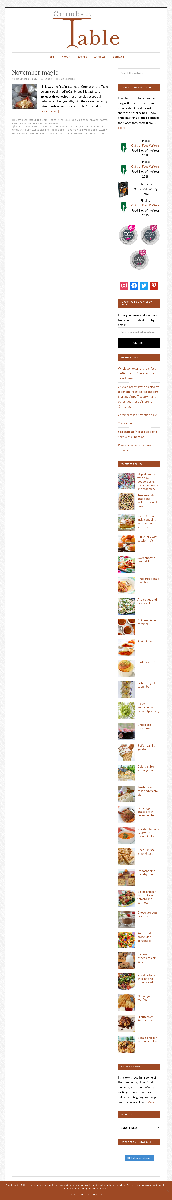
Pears (85, 120)
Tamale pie (125, 423)
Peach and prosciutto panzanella (144, 936)
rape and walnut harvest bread (147, 502)
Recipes (32, 123)
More (121, 127)
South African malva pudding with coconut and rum (146, 521)
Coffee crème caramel (146, 622)
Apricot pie (144, 641)
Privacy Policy (91, 1194)
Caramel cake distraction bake (137, 415)
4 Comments (67, 79)
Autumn (34, 120)
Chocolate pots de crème (147, 914)
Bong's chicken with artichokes (147, 1039)
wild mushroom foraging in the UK (82, 133)
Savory (42, 123)
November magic (35, 72)
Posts (103, 120)
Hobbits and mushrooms (82, 130)
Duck (43, 120)
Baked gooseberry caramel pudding (148, 707)
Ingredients (55, 120)
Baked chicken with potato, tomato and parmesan (146, 897)
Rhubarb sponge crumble (148, 580)
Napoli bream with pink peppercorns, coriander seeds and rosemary (147, 481)
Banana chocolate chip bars (147, 957)
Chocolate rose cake (144, 726)
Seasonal (55, 123)
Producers (19, 123)
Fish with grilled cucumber (147, 684)
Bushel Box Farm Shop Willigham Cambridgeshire (47, 126)
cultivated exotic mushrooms (45, 130)
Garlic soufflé (146, 662)
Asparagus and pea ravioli (147, 601)
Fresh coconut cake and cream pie (147, 790)
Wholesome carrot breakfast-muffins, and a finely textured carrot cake (137, 373)
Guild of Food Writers (145, 145)
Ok (73, 1194)
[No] (167, 1190)
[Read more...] (50, 111)
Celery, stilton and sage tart (146, 768)
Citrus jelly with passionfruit (147, 538)
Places (94, 120)
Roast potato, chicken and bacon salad (146, 978)
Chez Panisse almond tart (146, 851)
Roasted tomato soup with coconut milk (148, 832)
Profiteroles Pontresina (145, 1018)
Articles (21, 120)
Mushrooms (72, 120)
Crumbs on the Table (86, 29)
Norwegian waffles (144, 997)
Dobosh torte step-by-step (146, 872)
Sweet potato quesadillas (146, 559)
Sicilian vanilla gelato (146, 747)
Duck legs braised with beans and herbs (148, 811)
